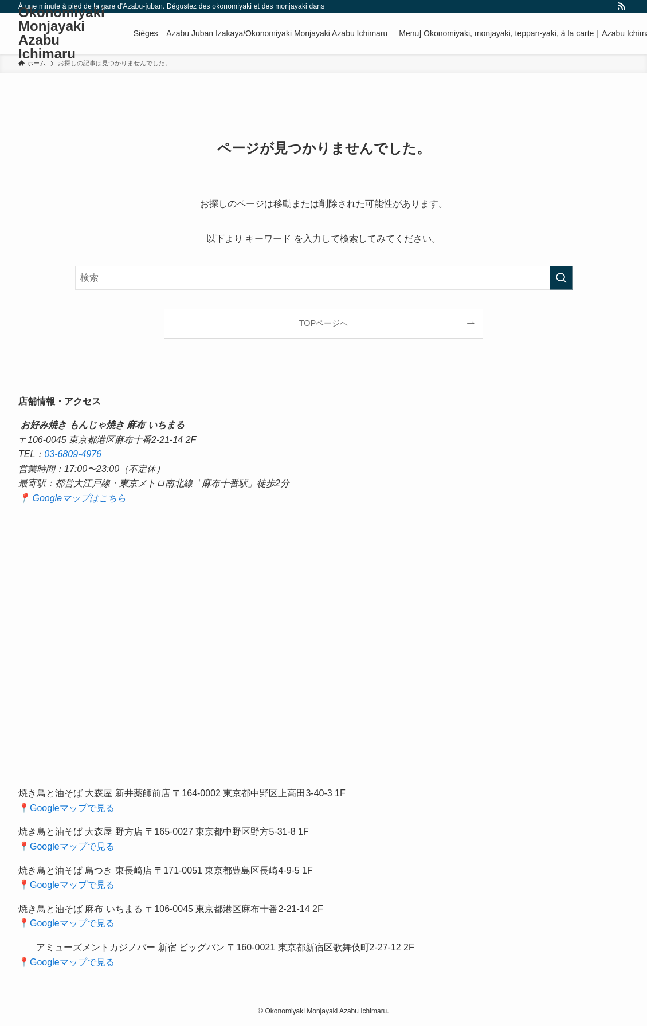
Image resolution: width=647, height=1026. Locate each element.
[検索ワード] (324, 278)
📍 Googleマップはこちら (72, 498)
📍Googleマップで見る (66, 808)
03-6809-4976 (72, 454)
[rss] (621, 6)
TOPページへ (323, 323)
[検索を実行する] (561, 278)
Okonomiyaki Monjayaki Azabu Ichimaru (61, 33)
